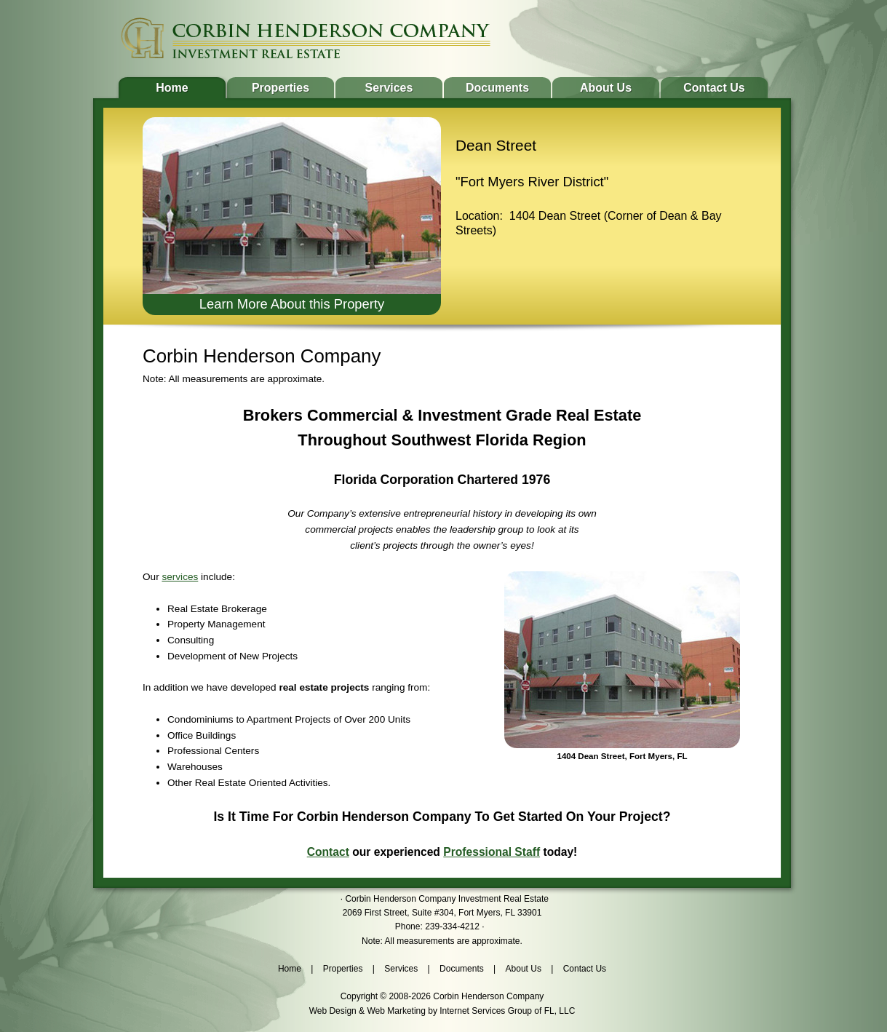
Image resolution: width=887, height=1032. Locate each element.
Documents (497, 88)
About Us (606, 88)
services (180, 576)
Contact (328, 852)
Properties (280, 88)
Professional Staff (491, 852)
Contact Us (713, 88)
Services (389, 88)
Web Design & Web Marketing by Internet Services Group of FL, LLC (442, 1011)
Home (172, 88)
